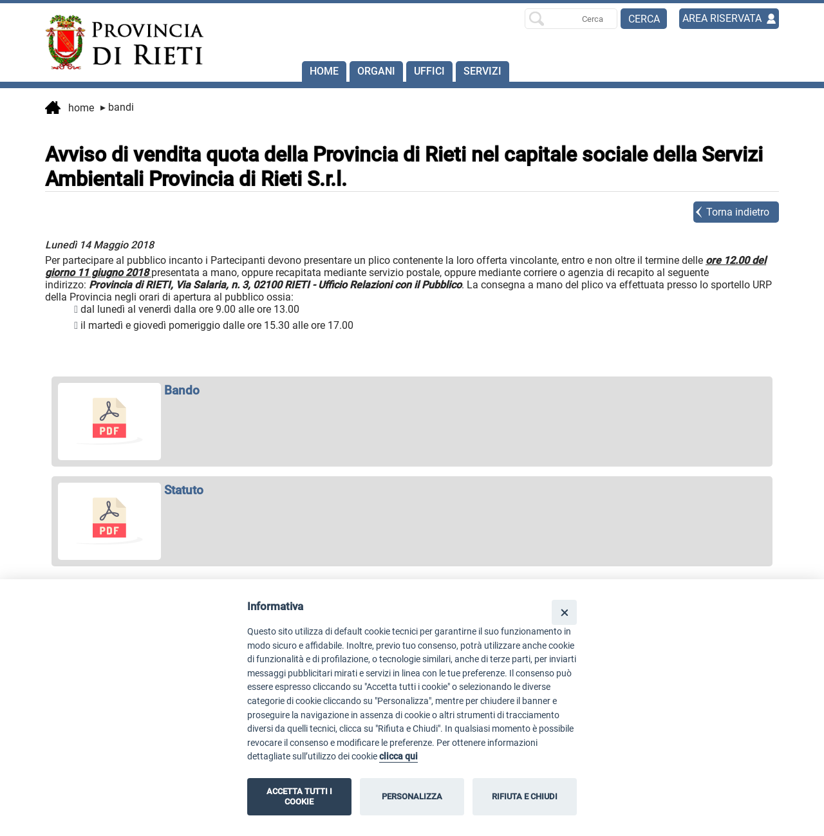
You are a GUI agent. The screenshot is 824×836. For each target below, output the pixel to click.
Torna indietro (737, 212)
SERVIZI (482, 71)
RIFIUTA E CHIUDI (524, 796)
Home (324, 71)
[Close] (564, 612)
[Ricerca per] (571, 18)
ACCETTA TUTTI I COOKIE (299, 796)
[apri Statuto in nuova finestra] (412, 490)
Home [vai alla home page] (69, 108)
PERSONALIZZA (412, 796)
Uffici (429, 71)
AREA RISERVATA (722, 18)
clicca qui (398, 756)
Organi (376, 71)
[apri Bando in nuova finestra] (412, 390)
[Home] (118, 42)
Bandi (117, 107)
